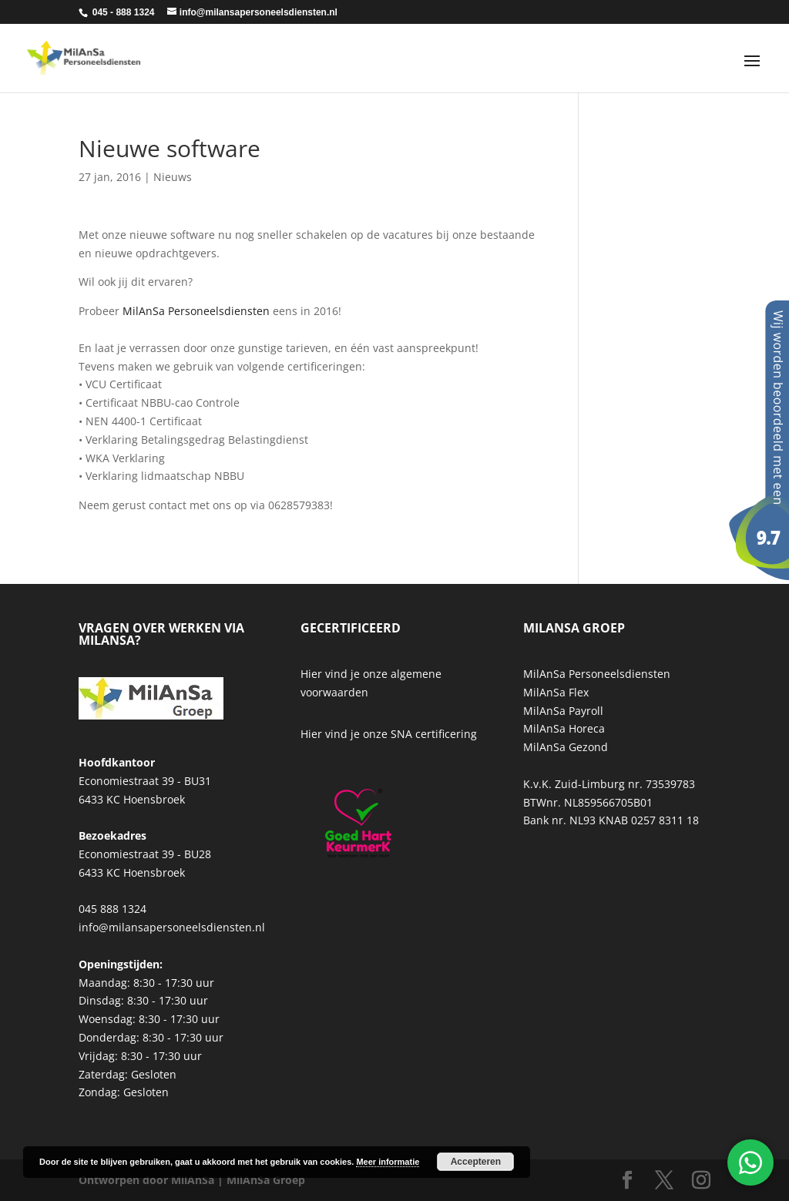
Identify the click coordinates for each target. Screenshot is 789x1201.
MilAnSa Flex (556, 692)
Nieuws (172, 176)
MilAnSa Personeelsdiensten (196, 311)
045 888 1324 (112, 908)
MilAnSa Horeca (564, 728)
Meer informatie (387, 1161)
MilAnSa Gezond (565, 747)
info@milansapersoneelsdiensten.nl (172, 927)
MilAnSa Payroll (563, 710)
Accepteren (476, 1161)
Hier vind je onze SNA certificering (388, 733)
